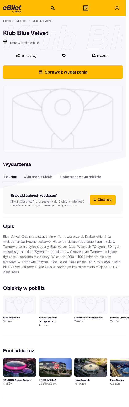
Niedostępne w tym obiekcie (80, 177)
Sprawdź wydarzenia (63, 72)
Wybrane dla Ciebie (38, 177)
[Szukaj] (53, 8)
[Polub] (63, 55)
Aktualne (10, 177)
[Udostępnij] (26, 55)
